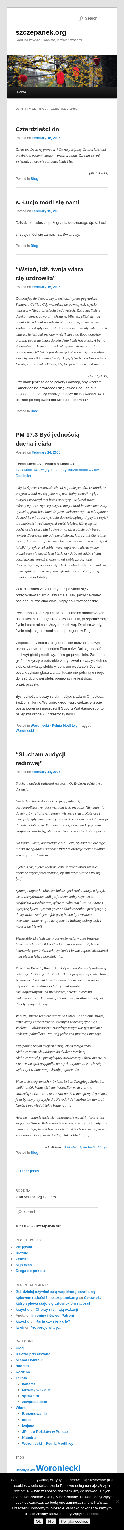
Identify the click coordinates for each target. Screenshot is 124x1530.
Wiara (20, 1408)
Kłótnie (22, 1253)
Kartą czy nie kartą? (53, 1321)
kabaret (28, 1384)
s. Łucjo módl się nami (47, 202)
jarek (20, 1327)
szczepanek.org (41, 32)
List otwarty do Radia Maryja (86, 1147)
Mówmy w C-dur (36, 1390)
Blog (34, 179)
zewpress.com (34, 1402)
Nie (51, 1521)
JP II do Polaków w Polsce (45, 1432)
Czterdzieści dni (38, 129)
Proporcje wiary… (46, 1327)
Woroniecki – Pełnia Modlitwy (47, 1443)
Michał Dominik (29, 1360)
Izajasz (28, 1426)
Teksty (21, 1378)
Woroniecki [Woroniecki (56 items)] (58, 1468)
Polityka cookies (74, 1521)
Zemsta (22, 1259)
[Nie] (117, 1501)
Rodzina (23, 1372)
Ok (38, 1521)
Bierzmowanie (34, 1413)
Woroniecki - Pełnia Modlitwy (54, 726)
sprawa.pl (30, 1396)
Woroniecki (25, 731)
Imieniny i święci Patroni (52, 1315)
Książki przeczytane (33, 1354)
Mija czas (24, 1265)
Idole (26, 1420)
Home (21, 92)
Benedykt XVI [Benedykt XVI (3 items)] (25, 1470)
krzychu (22, 1309)
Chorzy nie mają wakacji (57, 1309)
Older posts (27, 1171)
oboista (22, 1366)
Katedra (29, 1437)
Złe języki (24, 1247)
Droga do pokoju (30, 1271)
